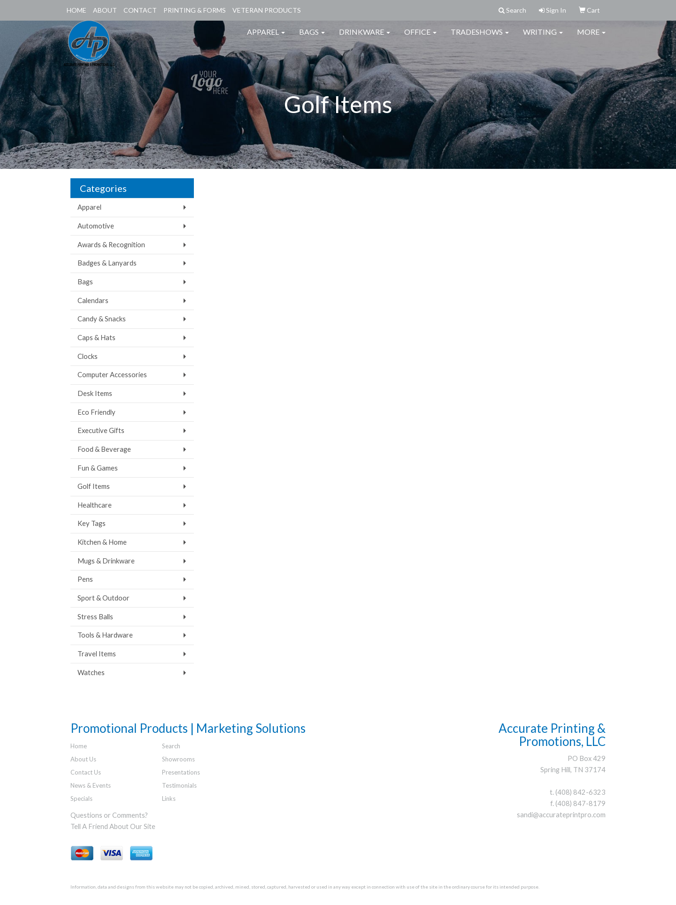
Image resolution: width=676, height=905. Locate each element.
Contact (140, 10)
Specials (81, 798)
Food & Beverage (104, 449)
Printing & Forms (194, 10)
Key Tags (91, 523)
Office (420, 37)
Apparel (266, 37)
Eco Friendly (96, 412)
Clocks (87, 356)
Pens (85, 579)
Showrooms (178, 759)
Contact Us (85, 772)
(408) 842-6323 (580, 792)
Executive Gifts (100, 430)
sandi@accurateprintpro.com (561, 815)
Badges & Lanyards (107, 263)
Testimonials (179, 785)
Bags (312, 37)
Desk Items (94, 393)
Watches (91, 673)
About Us (83, 759)
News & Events (90, 785)
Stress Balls (95, 617)
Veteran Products (266, 10)
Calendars (92, 300)
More (591, 37)
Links (169, 798)
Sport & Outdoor (103, 598)
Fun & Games (97, 468)
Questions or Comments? (109, 815)
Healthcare (94, 505)
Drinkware (364, 37)
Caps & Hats (96, 338)
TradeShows (480, 37)
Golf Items (93, 486)
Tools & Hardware (105, 635)
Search (171, 746)
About (105, 10)
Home (76, 10)
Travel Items (96, 654)
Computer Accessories (112, 375)
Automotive (95, 226)
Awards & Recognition (111, 245)
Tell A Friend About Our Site (112, 826)
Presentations (181, 772)
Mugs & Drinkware (106, 561)
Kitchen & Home (102, 542)
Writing (543, 37)
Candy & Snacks (101, 319)
